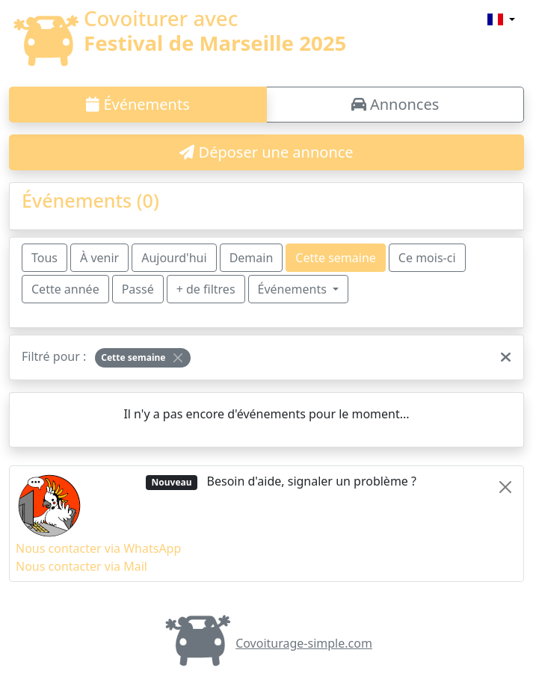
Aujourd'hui (173, 258)
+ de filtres (205, 289)
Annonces (395, 104)
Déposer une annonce (266, 152)
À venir (99, 258)
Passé (138, 289)
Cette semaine (335, 258)
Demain (251, 258)
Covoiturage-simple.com (266, 643)
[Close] (178, 358)
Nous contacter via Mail (81, 566)
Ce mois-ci (427, 258)
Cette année (65, 289)
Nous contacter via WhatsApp (98, 548)
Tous (44, 258)
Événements (138, 104)
